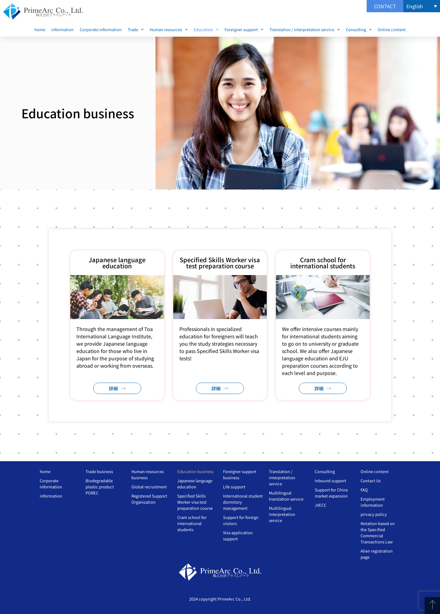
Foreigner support (244, 29)
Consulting (359, 29)
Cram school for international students (192, 523)
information (62, 29)
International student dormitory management (243, 502)
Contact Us (371, 480)
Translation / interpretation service (305, 29)
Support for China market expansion (331, 493)
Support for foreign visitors (240, 520)
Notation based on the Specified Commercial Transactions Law (378, 532)
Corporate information (101, 29)
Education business (195, 471)
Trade (136, 29)
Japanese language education (194, 484)
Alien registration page (377, 554)
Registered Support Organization (149, 499)
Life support (234, 487)
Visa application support (238, 536)
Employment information (373, 502)
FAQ (364, 490)
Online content (392, 29)
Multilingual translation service (286, 496)
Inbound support (330, 480)
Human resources (169, 29)
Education (206, 29)
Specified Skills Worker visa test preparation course (195, 502)
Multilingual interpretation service (282, 514)
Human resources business (147, 474)
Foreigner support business (239, 474)
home (40, 29)
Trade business (99, 471)
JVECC (320, 505)
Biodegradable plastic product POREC (100, 487)
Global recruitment (149, 487)
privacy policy (374, 514)
